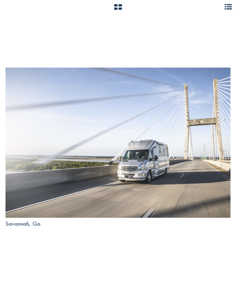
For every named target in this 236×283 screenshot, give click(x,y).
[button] (118, 10)
